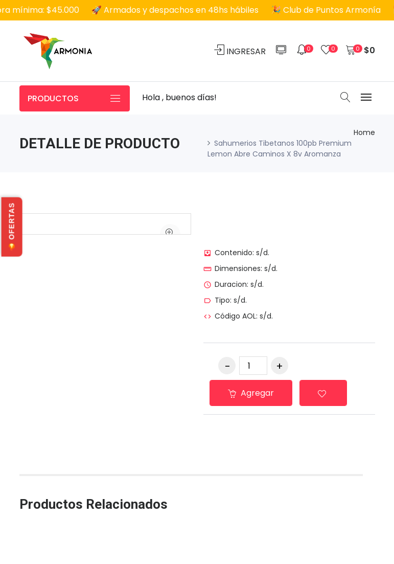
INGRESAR (240, 50)
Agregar (251, 393)
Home (364, 132)
